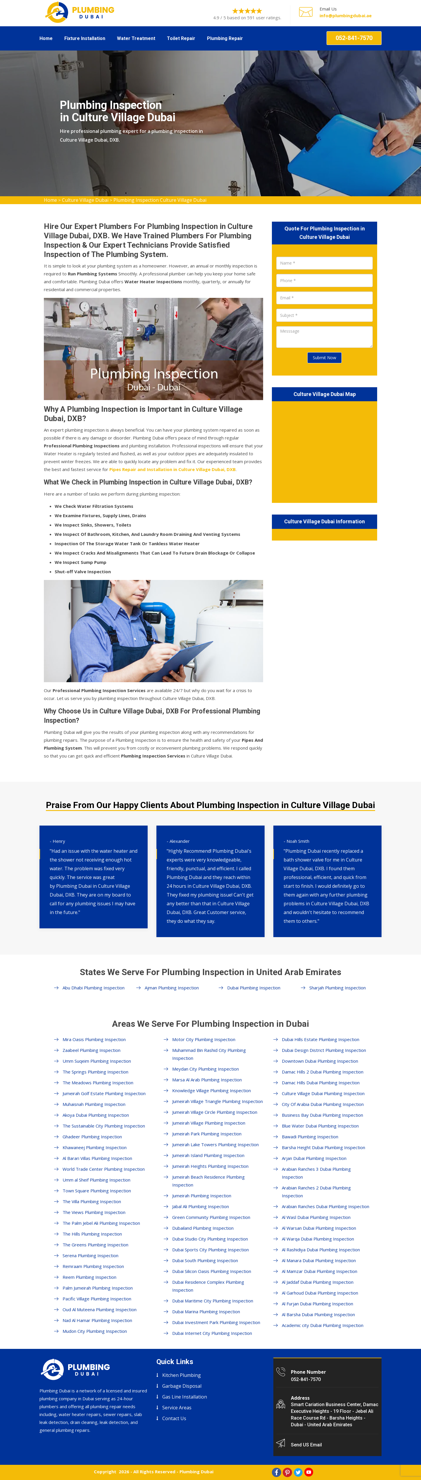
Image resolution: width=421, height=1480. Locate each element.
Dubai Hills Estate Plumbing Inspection (320, 1039)
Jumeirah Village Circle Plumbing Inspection (214, 1112)
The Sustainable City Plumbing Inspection (104, 1126)
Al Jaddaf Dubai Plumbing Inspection (317, 1282)
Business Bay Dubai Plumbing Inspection (322, 1115)
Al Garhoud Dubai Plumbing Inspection (320, 1293)
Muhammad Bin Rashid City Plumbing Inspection (209, 1054)
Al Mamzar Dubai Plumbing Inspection (319, 1271)
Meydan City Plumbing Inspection (205, 1069)
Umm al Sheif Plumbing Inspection (96, 1180)
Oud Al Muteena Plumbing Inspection (100, 1309)
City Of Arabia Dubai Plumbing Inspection (323, 1104)
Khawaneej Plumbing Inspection (95, 1147)
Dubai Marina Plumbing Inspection (206, 1311)
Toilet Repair (181, 38)
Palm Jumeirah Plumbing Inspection (98, 1288)
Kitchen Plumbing (181, 1375)
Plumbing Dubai (196, 1471)
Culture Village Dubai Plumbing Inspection (323, 1093)
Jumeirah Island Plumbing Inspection (208, 1155)
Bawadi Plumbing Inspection (310, 1136)
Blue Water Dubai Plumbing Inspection (320, 1126)
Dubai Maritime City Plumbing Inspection (212, 1301)
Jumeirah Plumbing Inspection (201, 1195)
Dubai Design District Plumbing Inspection (324, 1050)
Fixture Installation (84, 38)
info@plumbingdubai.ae (346, 15)
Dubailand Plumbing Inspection (203, 1228)
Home (46, 38)
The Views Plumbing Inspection (94, 1212)
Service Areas (176, 1407)
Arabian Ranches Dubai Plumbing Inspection (325, 1206)
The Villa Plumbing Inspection (92, 1201)
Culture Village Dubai (85, 200)
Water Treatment (136, 38)
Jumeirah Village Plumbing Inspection (208, 1123)
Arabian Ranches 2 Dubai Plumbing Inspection (316, 1191)
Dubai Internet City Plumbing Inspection (212, 1333)
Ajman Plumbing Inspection (172, 988)
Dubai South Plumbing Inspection (205, 1260)
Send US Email (306, 1445)
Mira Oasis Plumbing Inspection (94, 1039)
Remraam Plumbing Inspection (93, 1266)
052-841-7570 (354, 37)
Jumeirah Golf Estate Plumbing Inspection (104, 1093)
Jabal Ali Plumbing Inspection (200, 1206)
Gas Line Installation (184, 1397)
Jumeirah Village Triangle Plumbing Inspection (217, 1101)
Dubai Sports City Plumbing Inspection (210, 1250)
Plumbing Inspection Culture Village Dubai (159, 200)
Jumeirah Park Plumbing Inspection (206, 1134)
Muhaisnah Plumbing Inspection (94, 1104)
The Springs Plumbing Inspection (95, 1072)
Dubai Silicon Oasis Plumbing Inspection (211, 1271)
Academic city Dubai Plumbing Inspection (322, 1325)
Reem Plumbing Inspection (89, 1277)
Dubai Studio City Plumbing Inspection (210, 1239)
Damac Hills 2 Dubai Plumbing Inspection (322, 1072)
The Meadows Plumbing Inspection (98, 1082)
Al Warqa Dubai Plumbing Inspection (318, 1239)
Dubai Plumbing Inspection (253, 988)
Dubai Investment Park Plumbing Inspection (216, 1322)
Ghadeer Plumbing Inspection (92, 1136)
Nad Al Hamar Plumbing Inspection (97, 1320)
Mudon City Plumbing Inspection (95, 1331)
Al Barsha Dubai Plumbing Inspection (318, 1314)
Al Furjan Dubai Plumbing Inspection (317, 1304)
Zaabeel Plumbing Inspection (91, 1050)
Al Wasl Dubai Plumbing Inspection (316, 1217)
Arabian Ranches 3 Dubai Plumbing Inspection (316, 1173)
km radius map (324, 451)
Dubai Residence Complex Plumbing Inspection (208, 1286)
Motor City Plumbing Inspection (203, 1039)
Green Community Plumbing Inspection (211, 1217)
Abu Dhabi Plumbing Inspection (94, 988)
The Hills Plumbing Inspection (92, 1234)
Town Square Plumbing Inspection (97, 1191)
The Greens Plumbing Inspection (95, 1245)
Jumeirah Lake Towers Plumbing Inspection (215, 1144)
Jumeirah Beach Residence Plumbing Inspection (208, 1181)
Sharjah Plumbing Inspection (337, 988)
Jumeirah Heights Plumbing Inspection (210, 1166)
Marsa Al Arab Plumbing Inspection (207, 1080)
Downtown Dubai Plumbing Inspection (320, 1061)
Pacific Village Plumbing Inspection (97, 1299)
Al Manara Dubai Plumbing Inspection (319, 1260)
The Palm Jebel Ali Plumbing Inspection (101, 1223)
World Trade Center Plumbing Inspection (104, 1169)
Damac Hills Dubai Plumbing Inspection (321, 1082)
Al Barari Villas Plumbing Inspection (97, 1158)
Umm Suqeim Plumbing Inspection (97, 1061)
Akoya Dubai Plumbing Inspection (96, 1115)
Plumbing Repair (225, 38)
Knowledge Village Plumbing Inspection (211, 1090)
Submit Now (324, 357)
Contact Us (174, 1418)
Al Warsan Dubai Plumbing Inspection (319, 1228)
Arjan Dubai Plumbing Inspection (314, 1158)
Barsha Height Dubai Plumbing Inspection (323, 1147)
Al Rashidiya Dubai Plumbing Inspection (321, 1250)
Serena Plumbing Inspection (90, 1255)
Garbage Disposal (181, 1386)
